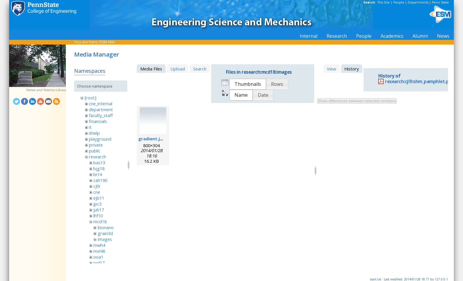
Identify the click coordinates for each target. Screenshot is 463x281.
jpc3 (97, 204)
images (105, 239)
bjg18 (99, 168)
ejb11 (98, 198)
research (97, 157)
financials (98, 121)
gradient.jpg (151, 139)
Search (199, 69)
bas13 (99, 162)
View (331, 69)
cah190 (100, 180)
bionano (106, 227)
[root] (90, 98)
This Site (383, 2)
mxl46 (99, 251)
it (90, 127)
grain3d (105, 233)
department (101, 109)
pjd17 (99, 263)
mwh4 (99, 245)
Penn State (440, 2)
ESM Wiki (107, 42)
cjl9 (96, 186)
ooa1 (98, 257)
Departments (418, 2)
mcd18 (100, 221)
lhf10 (98, 215)
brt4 (97, 174)
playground (100, 139)
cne (96, 192)
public (94, 151)
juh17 (98, 210)
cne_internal (100, 103)
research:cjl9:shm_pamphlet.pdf (419, 81)
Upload (177, 69)
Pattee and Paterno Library (46, 90)
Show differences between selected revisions (357, 101)
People (398, 2)
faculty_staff (101, 115)
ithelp (94, 133)
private (96, 145)
